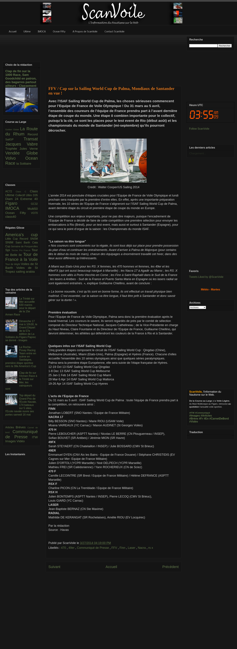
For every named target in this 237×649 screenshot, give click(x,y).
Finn (122, 547)
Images (11, 441)
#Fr (201, 418)
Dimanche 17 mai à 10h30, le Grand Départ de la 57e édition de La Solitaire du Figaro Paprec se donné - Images (21, 331)
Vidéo (21, 441)
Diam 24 (12, 199)
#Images (194, 415)
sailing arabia (25, 271)
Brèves (22, 427)
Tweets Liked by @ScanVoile (206, 276)
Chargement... (197, 153)
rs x (150, 547)
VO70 (34, 213)
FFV (114, 547)
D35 (35, 195)
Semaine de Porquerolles (24, 246)
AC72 (10, 191)
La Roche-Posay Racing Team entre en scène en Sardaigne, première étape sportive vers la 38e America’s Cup (20, 357)
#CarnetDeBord (219, 418)
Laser (132, 547)
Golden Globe (12, 129)
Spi (8, 250)
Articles (10, 427)
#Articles (206, 415)
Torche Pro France (21, 250)
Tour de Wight (13, 264)
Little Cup (12, 238)
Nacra (142, 547)
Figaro (18, 203)
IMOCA (16, 208)
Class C (23, 191)
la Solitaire (23, 163)
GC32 (34, 203)
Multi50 (33, 208)
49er (71, 547)
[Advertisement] (113, 58)
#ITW (191, 413)
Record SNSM (29, 238)
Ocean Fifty (18, 213)
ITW (35, 437)
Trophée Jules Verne (21, 148)
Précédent (170, 567)
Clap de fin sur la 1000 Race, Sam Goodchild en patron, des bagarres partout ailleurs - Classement (20, 78)
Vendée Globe (21, 153)
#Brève (193, 418)
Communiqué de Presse (93, 547)
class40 (10, 216)
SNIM (10, 242)
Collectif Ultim (24, 195)
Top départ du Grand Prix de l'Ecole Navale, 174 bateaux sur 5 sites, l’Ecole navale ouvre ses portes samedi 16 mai (21, 405)
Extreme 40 (29, 199)
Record (33, 134)
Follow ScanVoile (199, 128)
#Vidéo (193, 421)
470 (64, 547)
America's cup (21, 234)
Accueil (111, 567)
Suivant (54, 567)
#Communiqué (202, 413)
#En (206, 418)
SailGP (14, 139)
